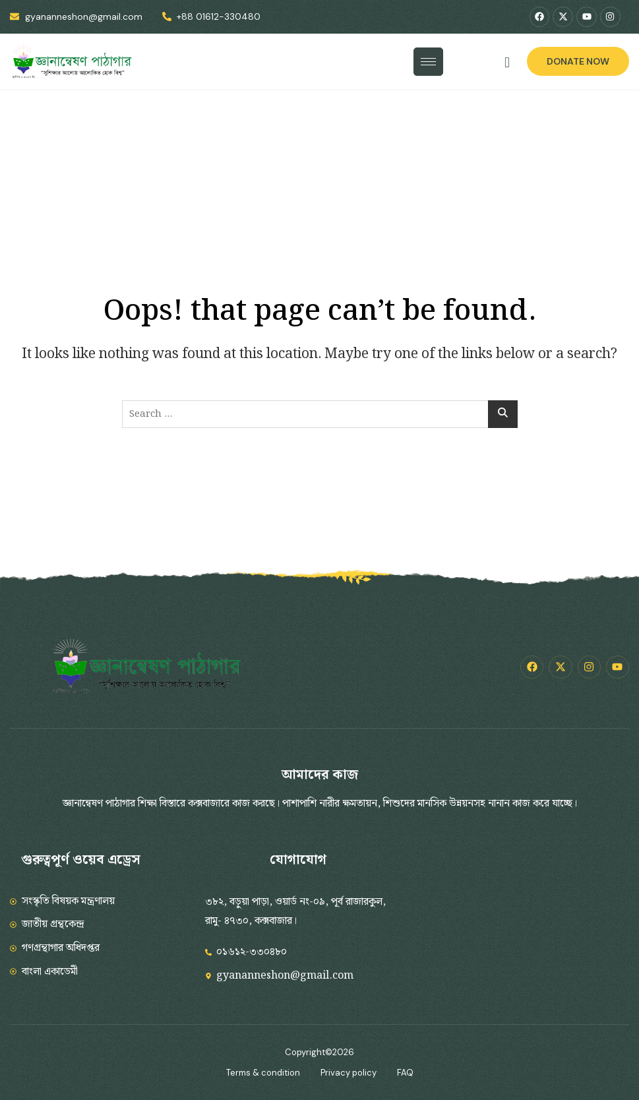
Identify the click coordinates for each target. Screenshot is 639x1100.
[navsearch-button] (507, 63)
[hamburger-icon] (428, 61)
